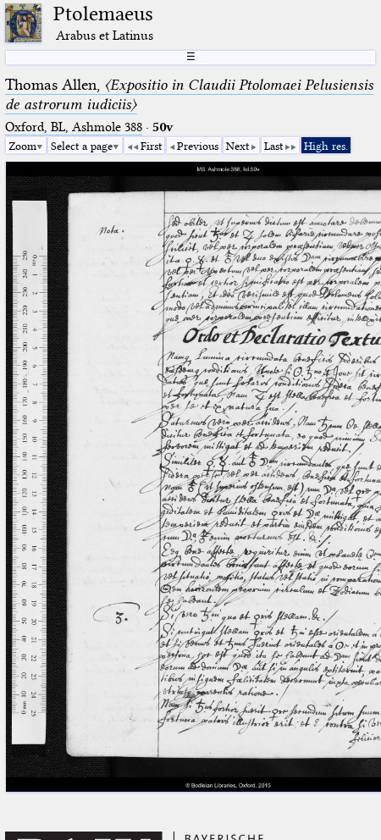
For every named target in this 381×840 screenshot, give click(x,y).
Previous (197, 145)
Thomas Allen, (189, 94)
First (151, 145)
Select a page (82, 145)
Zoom (22, 145)
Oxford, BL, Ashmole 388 (73, 127)
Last (273, 145)
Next (237, 145)
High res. (326, 145)
